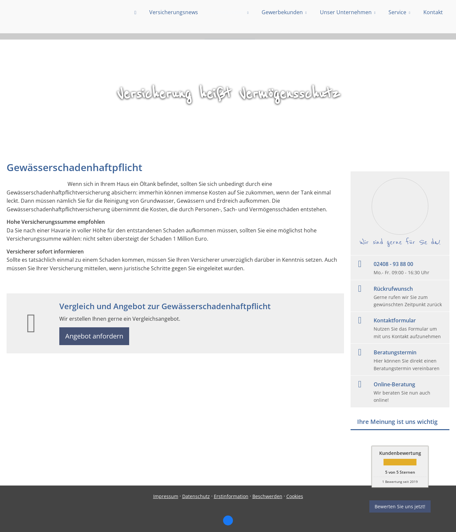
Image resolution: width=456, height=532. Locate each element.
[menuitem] (135, 20)
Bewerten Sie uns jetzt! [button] (400, 506)
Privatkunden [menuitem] (227, 18)
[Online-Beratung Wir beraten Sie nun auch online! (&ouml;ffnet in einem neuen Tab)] (400, 391)
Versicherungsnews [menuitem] (173, 18)
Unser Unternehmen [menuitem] (346, 18)
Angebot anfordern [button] (96, 337)
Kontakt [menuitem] (433, 18)
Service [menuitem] (397, 18)
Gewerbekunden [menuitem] (282, 18)
